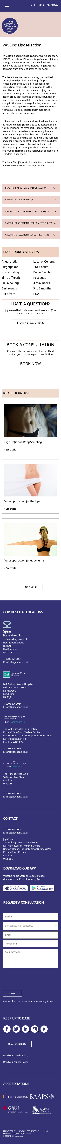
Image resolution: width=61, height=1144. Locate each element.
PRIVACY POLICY (9, 1131)
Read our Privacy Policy (15, 1062)
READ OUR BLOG (17, 1044)
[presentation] (28, 977)
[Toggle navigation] (7, 4)
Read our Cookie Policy (15, 1055)
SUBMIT (12, 993)
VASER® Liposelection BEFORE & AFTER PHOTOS (28, 223)
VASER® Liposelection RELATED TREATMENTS (27, 235)
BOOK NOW (30, 364)
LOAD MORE (30, 587)
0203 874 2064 (47, 5)
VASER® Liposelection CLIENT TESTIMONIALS (27, 211)
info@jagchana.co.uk (17, 662)
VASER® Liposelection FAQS (19, 200)
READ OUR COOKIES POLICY (29, 1131)
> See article (10, 450)
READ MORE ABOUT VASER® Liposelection (25, 188)
